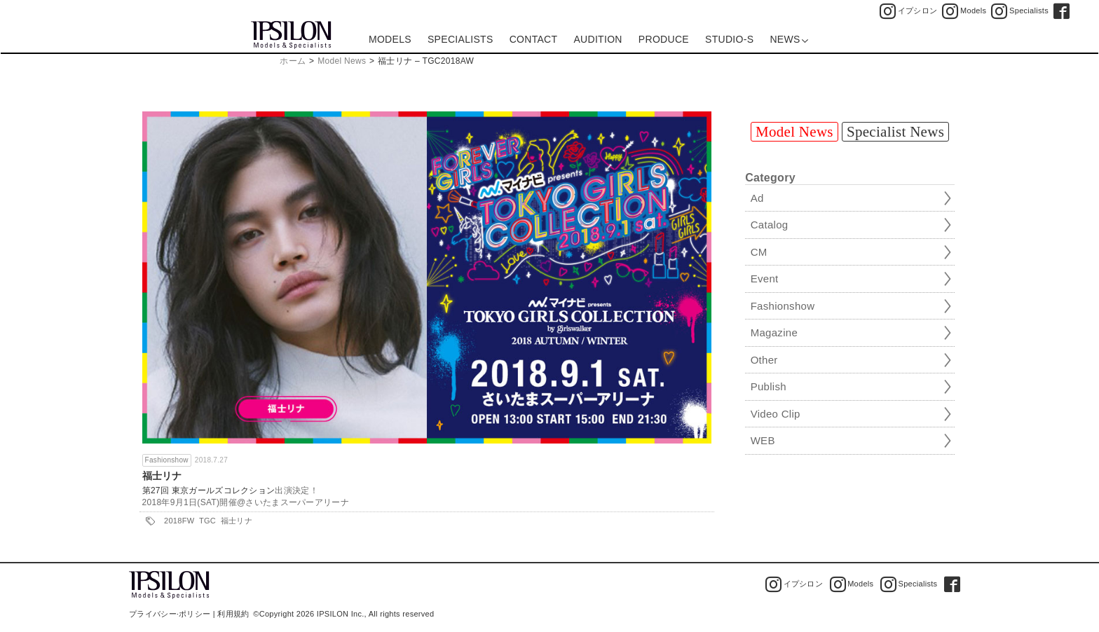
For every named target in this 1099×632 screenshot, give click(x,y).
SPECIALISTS (460, 39)
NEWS (789, 39)
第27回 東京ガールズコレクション (208, 490)
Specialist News (895, 131)
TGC (207, 520)
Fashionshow (167, 460)
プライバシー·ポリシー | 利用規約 (189, 614)
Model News (342, 61)
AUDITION (597, 39)
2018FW (179, 520)
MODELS (390, 39)
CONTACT (534, 39)
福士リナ (162, 475)
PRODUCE (664, 39)
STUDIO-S (729, 39)
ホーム (293, 61)
